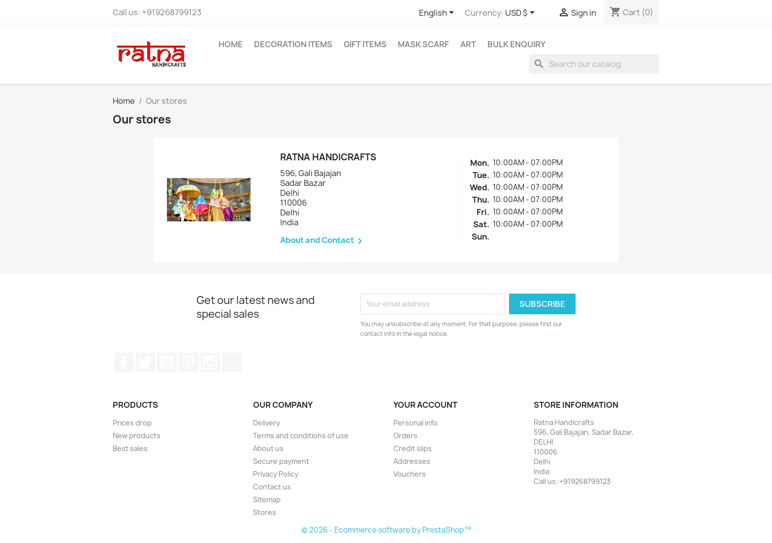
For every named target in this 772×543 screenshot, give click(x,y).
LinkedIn (232, 362)
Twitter (145, 362)
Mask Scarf (423, 44)
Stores (264, 512)
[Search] (594, 64)
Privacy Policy (275, 474)
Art (468, 44)
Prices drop (132, 422)
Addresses (411, 461)
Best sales (130, 448)
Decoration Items (293, 44)
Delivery (266, 422)
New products (137, 435)
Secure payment (281, 461)
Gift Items (365, 44)
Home (231, 44)
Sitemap (267, 499)
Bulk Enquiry (516, 44)
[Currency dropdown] (521, 13)
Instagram (210, 362)
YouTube (167, 362)
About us (268, 448)
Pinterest (188, 362)
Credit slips (412, 448)
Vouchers (409, 474)
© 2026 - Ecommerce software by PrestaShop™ (386, 530)
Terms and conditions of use (301, 435)
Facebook (123, 362)
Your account (425, 404)
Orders (405, 435)
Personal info (415, 422)
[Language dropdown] (438, 13)
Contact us (272, 486)
